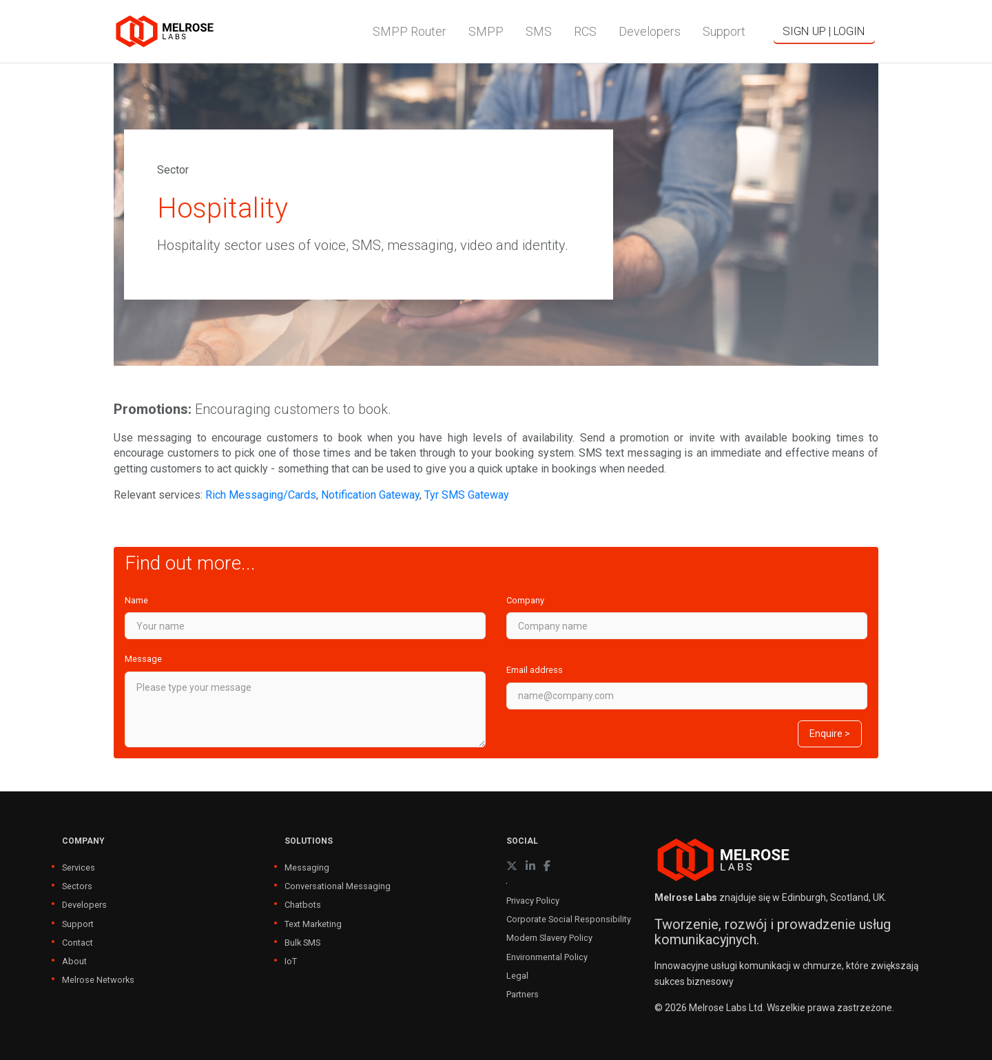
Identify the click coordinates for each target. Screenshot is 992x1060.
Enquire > (829, 733)
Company (525, 600)
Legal (517, 975)
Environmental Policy (547, 957)
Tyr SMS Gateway (466, 494)
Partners (522, 994)
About (74, 961)
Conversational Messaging (338, 886)
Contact (77, 942)
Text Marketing (313, 924)
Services (78, 867)
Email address (534, 670)
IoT (291, 961)
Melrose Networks (98, 980)
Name (136, 600)
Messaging (307, 867)
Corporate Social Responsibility (568, 919)
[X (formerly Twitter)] (511, 866)
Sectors (77, 886)
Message (143, 659)
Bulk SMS (302, 942)
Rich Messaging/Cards (260, 494)
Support (78, 924)
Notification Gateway (370, 494)
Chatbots (303, 905)
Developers (84, 905)
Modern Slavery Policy (549, 938)
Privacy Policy (532, 900)
